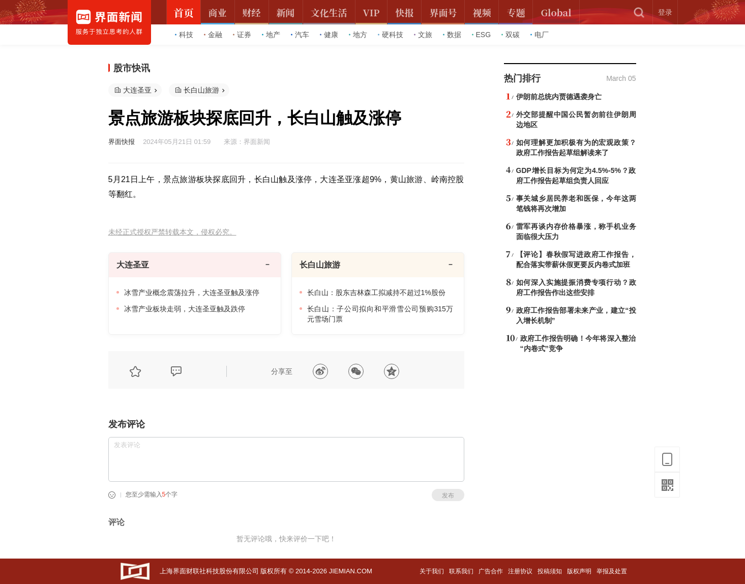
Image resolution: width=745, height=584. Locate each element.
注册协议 (520, 571)
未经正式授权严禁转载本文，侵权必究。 (172, 232)
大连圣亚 (137, 90)
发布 (448, 495)
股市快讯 (131, 68)
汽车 (300, 35)
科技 (184, 35)
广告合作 (491, 571)
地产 (271, 35)
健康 (329, 35)
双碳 (510, 35)
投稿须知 (550, 571)
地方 (358, 35)
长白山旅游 (201, 90)
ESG (481, 35)
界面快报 (121, 141)
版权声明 (579, 571)
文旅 (423, 35)
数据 (452, 35)
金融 (213, 35)
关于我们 (432, 571)
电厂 (539, 35)
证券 (242, 35)
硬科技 (390, 35)
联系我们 (461, 571)
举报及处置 (612, 571)
